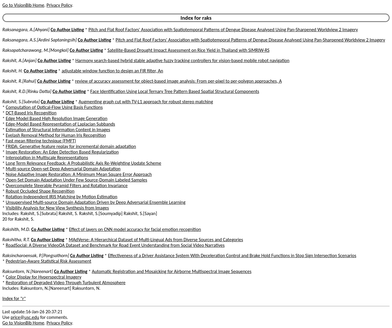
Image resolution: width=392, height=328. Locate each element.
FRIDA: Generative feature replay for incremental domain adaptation (71, 146)
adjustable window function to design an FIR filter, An (112, 71)
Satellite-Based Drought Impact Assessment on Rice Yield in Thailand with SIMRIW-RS (188, 50)
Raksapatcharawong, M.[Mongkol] (35, 50)
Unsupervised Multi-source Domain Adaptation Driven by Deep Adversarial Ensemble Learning (96, 202)
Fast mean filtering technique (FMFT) (41, 141)
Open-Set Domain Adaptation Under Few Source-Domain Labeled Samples (76, 180)
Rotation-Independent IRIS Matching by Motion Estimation (61, 196)
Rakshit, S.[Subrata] (21, 101)
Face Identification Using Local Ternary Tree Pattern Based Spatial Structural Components (174, 91)
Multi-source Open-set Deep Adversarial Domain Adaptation (63, 169)
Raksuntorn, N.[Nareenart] (27, 271)
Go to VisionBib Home (23, 5)
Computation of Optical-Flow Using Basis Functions (54, 107)
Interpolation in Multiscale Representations (47, 157)
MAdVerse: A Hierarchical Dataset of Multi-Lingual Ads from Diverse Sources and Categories (156, 239)
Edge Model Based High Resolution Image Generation (56, 118)
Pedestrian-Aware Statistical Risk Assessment (48, 261)
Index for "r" (14, 298)
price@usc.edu (25, 317)
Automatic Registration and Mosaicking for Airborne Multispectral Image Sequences (171, 271)
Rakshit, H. (12, 71)
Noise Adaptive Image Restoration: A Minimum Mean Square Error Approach (79, 174)
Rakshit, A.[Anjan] (19, 60)
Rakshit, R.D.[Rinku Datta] (26, 91)
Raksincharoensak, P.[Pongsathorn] (35, 255)
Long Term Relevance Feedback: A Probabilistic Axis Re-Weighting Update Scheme (83, 163)
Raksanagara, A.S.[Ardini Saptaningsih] (39, 40)
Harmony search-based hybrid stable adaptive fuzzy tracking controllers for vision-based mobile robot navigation (182, 60)
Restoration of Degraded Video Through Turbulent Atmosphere (66, 282)
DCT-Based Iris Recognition (31, 113)
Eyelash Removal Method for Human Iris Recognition (56, 135)
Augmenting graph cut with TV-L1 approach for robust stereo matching (146, 101)
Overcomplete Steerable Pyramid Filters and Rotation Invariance (67, 185)
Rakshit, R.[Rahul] (19, 81)
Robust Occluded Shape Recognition (40, 191)
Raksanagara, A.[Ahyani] (25, 29)
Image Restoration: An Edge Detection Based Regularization (62, 152)
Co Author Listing (67, 29)
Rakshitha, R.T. (16, 239)
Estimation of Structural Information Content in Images (58, 129)
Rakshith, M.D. (16, 229)
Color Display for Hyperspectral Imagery (43, 277)
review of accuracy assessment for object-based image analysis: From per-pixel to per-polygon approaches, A (178, 81)
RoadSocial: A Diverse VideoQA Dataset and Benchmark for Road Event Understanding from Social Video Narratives (115, 245)
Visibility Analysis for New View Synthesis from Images (57, 208)
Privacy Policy (59, 5)
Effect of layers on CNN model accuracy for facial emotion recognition (135, 229)
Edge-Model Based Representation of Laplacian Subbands (60, 124)
